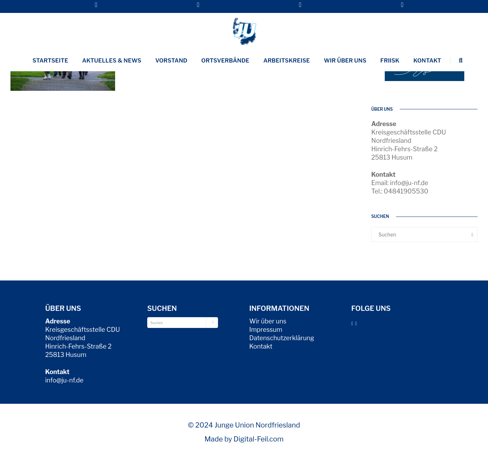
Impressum (266, 329)
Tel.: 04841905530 (399, 191)
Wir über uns (345, 60)
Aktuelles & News (112, 60)
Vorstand (171, 60)
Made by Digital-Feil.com (244, 439)
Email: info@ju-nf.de (399, 183)
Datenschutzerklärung (281, 338)
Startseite (50, 60)
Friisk (389, 60)
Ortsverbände (225, 60)
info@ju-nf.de (64, 380)
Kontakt (427, 60)
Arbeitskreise (286, 60)
